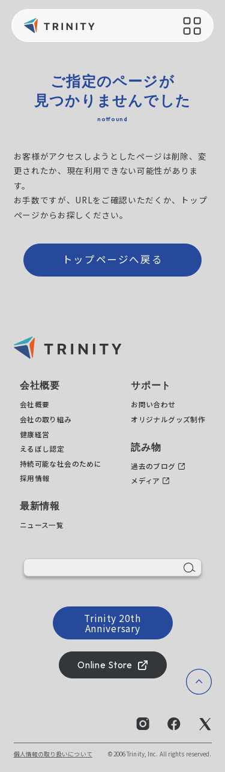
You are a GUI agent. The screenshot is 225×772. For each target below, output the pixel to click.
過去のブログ (153, 466)
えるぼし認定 (42, 448)
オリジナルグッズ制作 (168, 419)
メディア (145, 480)
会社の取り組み (45, 419)
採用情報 (34, 478)
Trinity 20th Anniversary (112, 623)
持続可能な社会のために (60, 463)
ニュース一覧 (42, 524)
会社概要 (34, 404)
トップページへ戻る (112, 259)
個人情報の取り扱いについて (53, 754)
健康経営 (34, 434)
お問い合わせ (153, 404)
